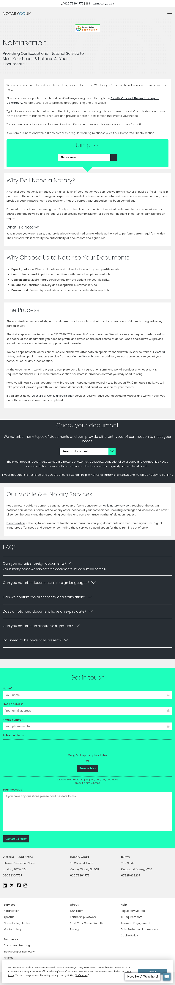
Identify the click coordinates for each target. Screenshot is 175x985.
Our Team (76, 911)
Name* (87, 692)
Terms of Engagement (135, 923)
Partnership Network (83, 917)
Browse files (87, 768)
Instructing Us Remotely (19, 951)
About (74, 905)
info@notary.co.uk (101, 3)
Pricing (74, 929)
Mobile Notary (12, 929)
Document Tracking (17, 945)
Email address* (87, 707)
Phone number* (87, 723)
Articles (8, 958)
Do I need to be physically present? (32, 640)
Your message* (87, 810)
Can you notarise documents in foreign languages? (46, 582)
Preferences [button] (81, 975)
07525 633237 (130, 875)
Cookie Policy (129, 935)
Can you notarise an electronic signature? (38, 625)
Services (9, 905)
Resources (11, 939)
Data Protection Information (139, 929)
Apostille (9, 917)
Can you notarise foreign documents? (34, 563)
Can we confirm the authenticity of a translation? (44, 597)
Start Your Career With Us (86, 923)
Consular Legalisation (17, 923)
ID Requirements (131, 917)
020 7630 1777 (73, 3)
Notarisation (11, 911)
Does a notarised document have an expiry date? (44, 611)
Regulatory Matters (133, 911)
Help (124, 905)
